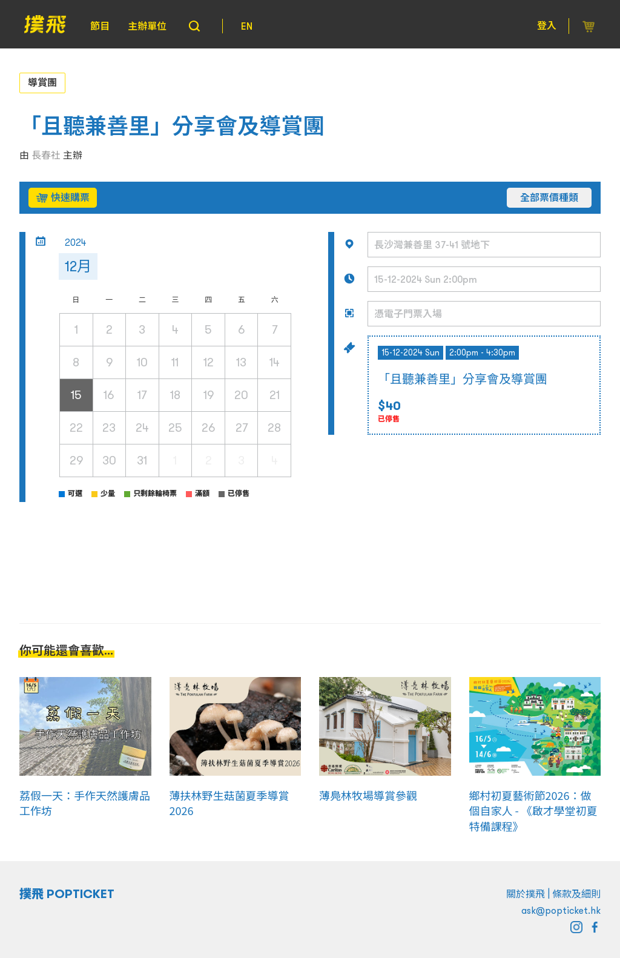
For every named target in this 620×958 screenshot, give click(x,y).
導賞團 (42, 82)
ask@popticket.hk (561, 910)
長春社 (46, 155)
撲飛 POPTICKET (66, 894)
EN (246, 26)
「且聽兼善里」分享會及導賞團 (172, 126)
